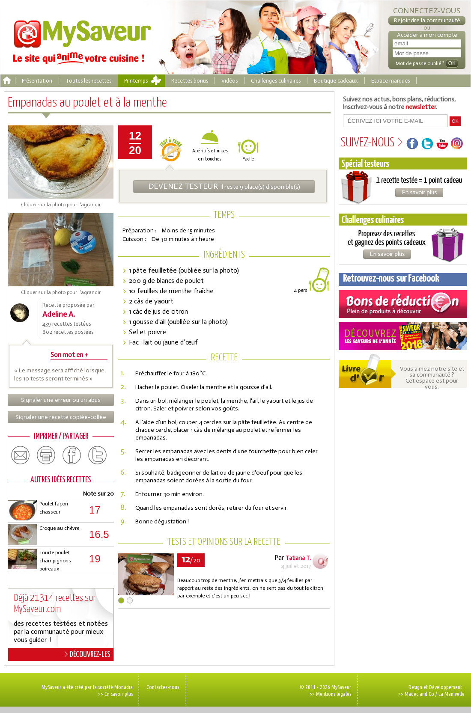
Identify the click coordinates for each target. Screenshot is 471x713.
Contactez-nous (162, 687)
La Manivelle (451, 694)
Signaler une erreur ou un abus (61, 400)
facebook (72, 455)
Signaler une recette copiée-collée (60, 417)
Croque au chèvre (59, 528)
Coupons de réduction (403, 304)
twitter (97, 455)
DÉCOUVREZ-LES (87, 654)
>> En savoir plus (115, 694)
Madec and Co (419, 694)
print (46, 455)
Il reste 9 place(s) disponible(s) (224, 186)
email (20, 455)
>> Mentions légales (330, 694)
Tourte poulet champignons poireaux (55, 561)
